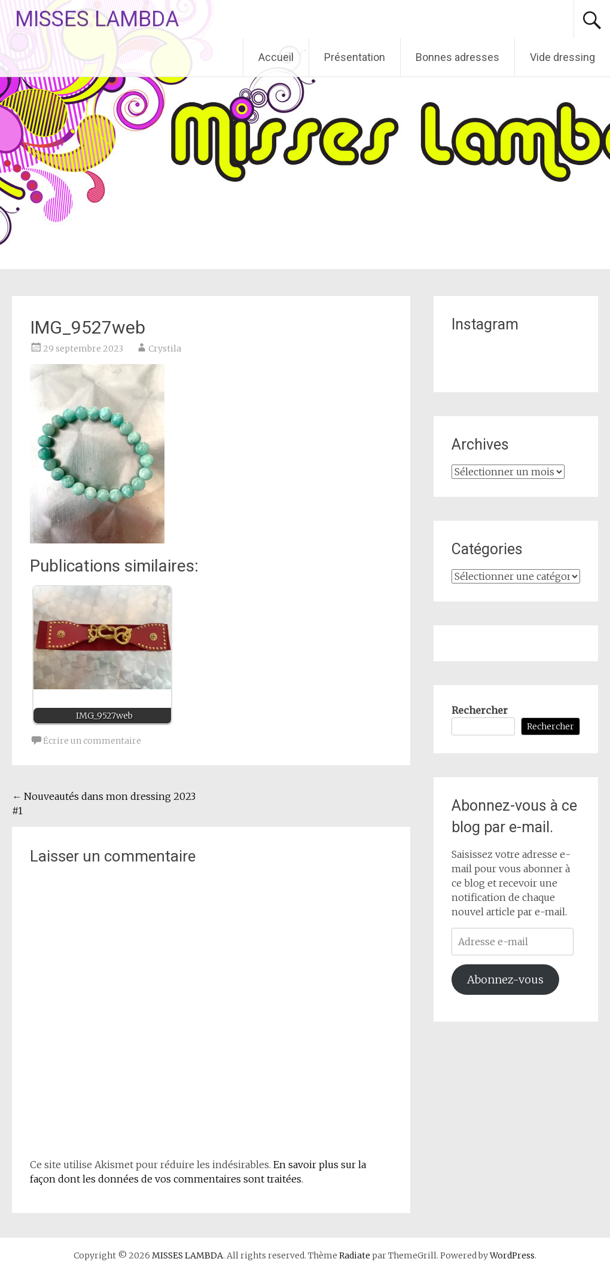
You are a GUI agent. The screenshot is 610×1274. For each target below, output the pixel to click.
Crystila (164, 348)
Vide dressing (562, 57)
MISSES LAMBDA (97, 19)
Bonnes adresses (457, 57)
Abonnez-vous (505, 979)
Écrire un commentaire (92, 740)
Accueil (276, 57)
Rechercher (480, 710)
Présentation (354, 57)
